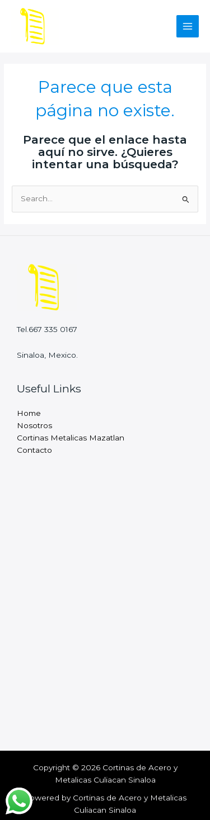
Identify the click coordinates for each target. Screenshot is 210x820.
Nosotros (34, 425)
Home (29, 413)
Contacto (34, 449)
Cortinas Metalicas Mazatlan (70, 437)
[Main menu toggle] (187, 26)
